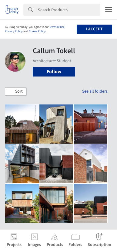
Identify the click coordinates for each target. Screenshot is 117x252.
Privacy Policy (14, 31)
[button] (16, 91)
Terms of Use (57, 27)
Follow (54, 71)
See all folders (95, 91)
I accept (94, 29)
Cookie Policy (37, 31)
